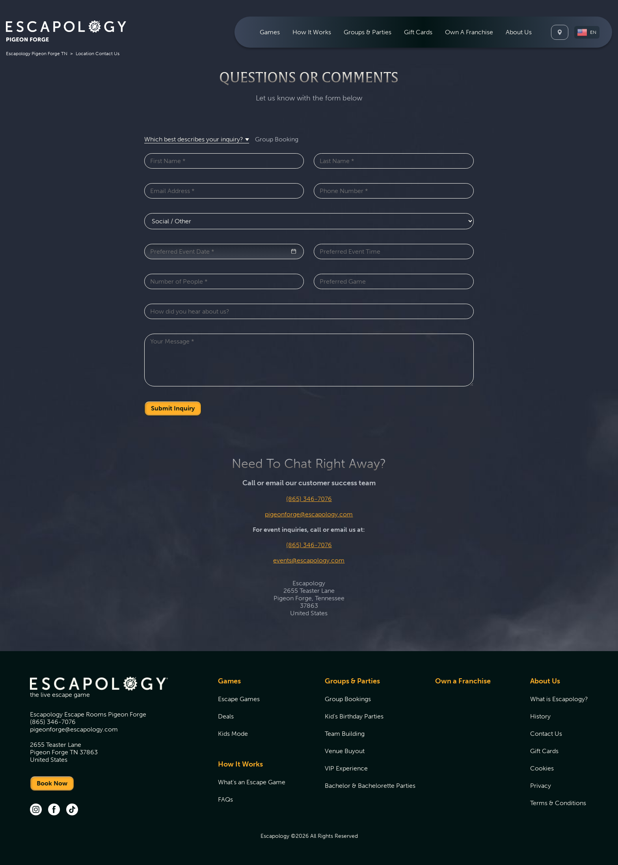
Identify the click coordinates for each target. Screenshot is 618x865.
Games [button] (270, 32)
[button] (586, 32)
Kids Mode (233, 733)
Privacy (540, 785)
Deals (226, 716)
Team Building (345, 733)
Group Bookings (348, 699)
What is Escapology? (559, 699)
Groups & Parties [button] (367, 32)
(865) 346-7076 (309, 499)
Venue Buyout (345, 751)
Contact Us (546, 733)
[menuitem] (270, 32)
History (540, 716)
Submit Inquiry (173, 408)
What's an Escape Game (251, 782)
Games (229, 681)
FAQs (225, 799)
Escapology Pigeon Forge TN (36, 53)
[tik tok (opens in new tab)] (72, 810)
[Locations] (559, 32)
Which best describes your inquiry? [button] (193, 139)
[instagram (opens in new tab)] (36, 810)
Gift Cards (418, 32)
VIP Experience (346, 768)
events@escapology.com (308, 560)
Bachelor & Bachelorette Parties (370, 785)
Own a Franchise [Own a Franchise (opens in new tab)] (463, 681)
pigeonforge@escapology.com (309, 514)
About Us (545, 681)
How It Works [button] (311, 32)
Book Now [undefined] (52, 783)
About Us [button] (519, 32)
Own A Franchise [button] (469, 32)
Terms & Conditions (558, 803)
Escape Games (239, 699)
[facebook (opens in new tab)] (54, 810)
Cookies (542, 768)
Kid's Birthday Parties (354, 716)
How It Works (240, 764)
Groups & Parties (352, 681)
